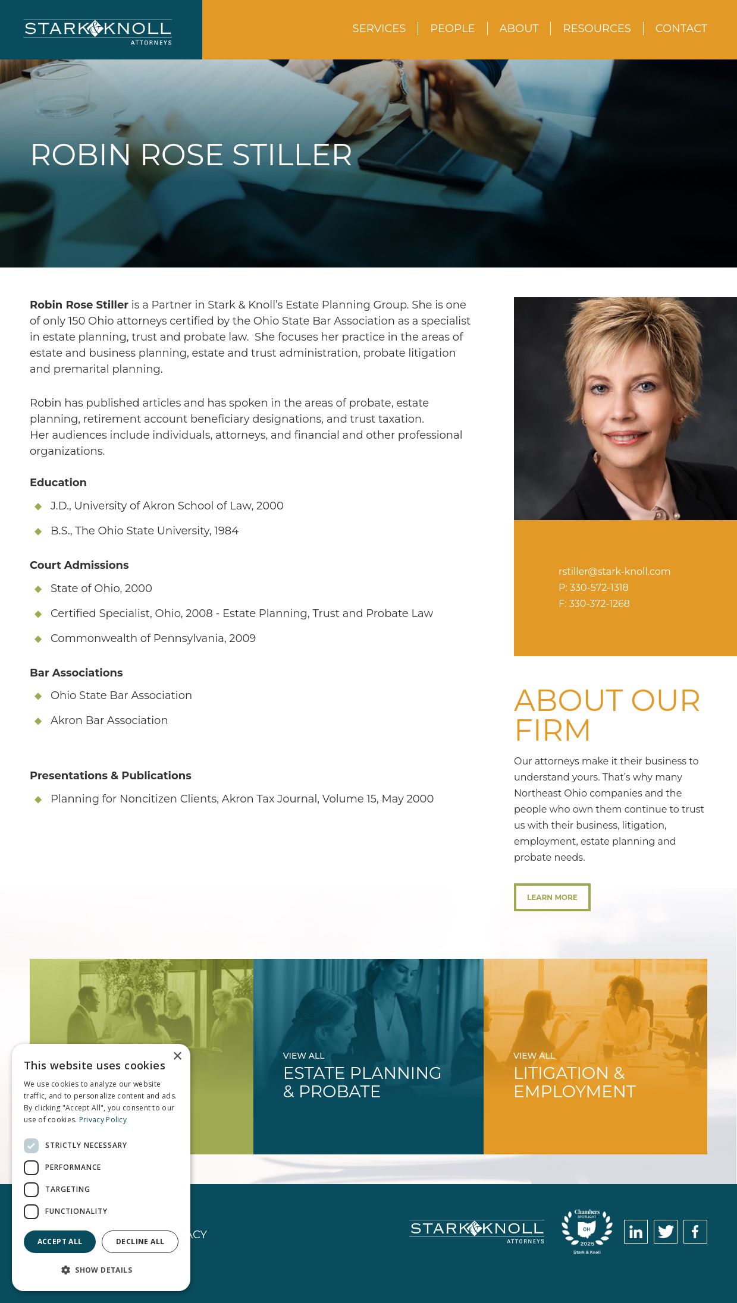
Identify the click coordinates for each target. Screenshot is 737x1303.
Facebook (695, 1232)
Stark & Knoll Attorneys (476, 1232)
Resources (597, 28)
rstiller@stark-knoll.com (615, 571)
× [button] (177, 1056)
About (519, 28)
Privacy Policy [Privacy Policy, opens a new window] (103, 1120)
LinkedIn (636, 1232)
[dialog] (101, 1167)
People (452, 28)
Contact (681, 28)
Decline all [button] (140, 1241)
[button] (101, 1270)
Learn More (552, 897)
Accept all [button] (60, 1241)
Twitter (666, 1232)
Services (379, 28)
